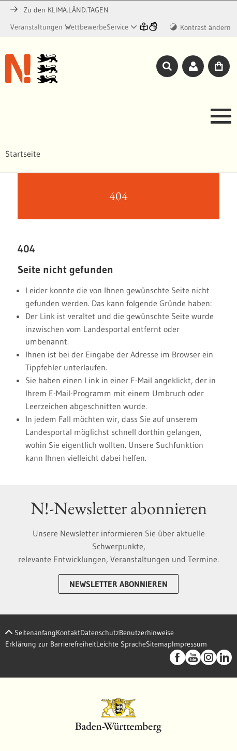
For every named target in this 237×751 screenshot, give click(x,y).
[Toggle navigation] (218, 119)
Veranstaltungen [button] (36, 27)
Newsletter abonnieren (118, 584)
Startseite (22, 153)
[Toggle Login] (193, 66)
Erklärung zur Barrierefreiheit (50, 644)
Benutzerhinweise (146, 632)
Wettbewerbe (86, 27)
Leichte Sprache (121, 644)
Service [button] (117, 27)
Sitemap (159, 644)
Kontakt (68, 632)
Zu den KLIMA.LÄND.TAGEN (59, 9)
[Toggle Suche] (167, 66)
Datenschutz (99, 632)
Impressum (189, 644)
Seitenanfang (30, 632)
